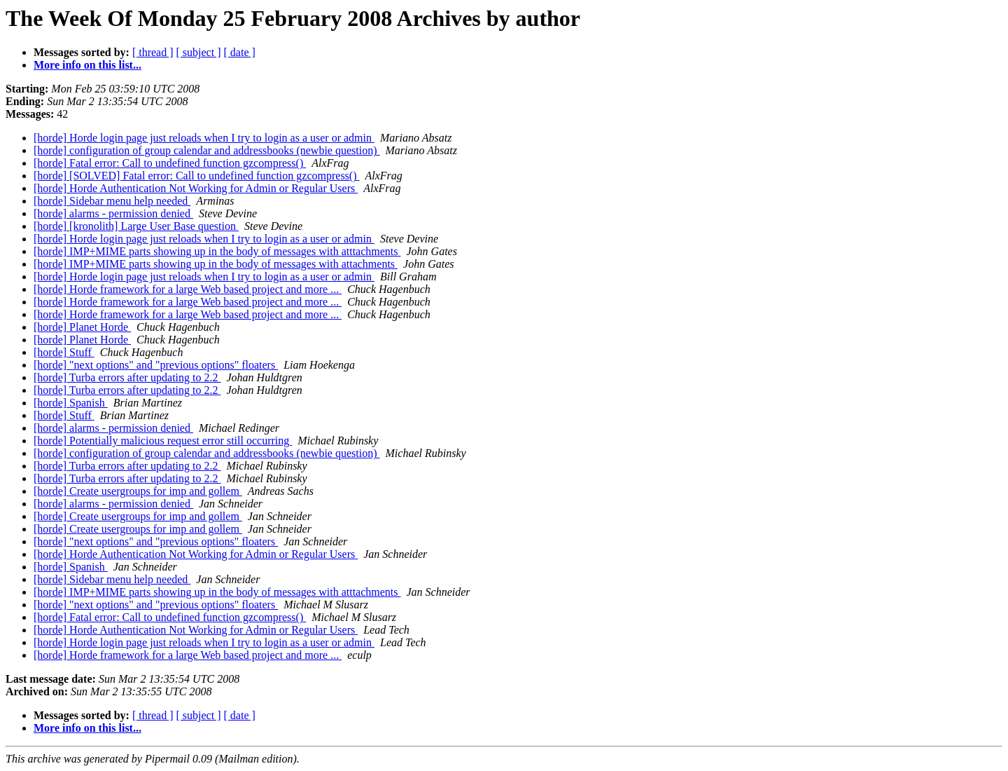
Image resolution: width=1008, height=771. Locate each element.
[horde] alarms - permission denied (113, 213)
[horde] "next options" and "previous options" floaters (156, 365)
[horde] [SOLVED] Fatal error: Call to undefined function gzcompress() (197, 176)
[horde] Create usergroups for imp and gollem (138, 491)
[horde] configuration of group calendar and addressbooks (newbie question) (207, 150)
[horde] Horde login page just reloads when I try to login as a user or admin (204, 138)
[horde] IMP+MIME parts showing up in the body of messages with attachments (216, 264)
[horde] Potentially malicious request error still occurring (163, 440)
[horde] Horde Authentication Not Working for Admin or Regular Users (196, 188)
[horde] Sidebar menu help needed (112, 201)
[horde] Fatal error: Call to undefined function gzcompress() (170, 163)
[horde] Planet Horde (82, 327)
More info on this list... (87, 65)
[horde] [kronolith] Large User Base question (136, 226)
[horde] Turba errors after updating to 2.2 (127, 377)
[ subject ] (198, 52)
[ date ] (239, 52)
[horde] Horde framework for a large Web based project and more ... (188, 289)
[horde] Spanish (71, 403)
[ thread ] (153, 52)
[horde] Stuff (64, 352)
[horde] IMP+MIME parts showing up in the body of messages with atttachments (217, 251)
